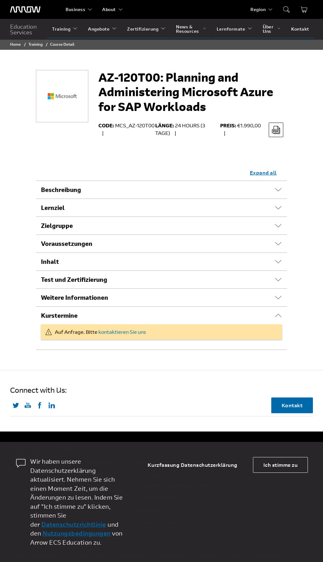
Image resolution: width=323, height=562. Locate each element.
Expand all (263, 172)
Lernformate (231, 29)
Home (15, 44)
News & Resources (187, 29)
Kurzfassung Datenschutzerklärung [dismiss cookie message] (193, 464)
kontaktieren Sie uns (122, 331)
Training (61, 29)
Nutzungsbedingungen (77, 533)
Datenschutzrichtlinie (73, 524)
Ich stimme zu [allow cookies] (280, 464)
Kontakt (300, 29)
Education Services (23, 29)
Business (75, 9)
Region (258, 9)
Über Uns (268, 29)
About (109, 9)
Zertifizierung (142, 29)
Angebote (98, 29)
